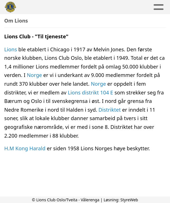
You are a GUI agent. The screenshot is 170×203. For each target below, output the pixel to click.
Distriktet (110, 109)
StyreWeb (129, 199)
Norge (34, 75)
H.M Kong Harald (25, 148)
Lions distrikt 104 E (90, 92)
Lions (11, 49)
